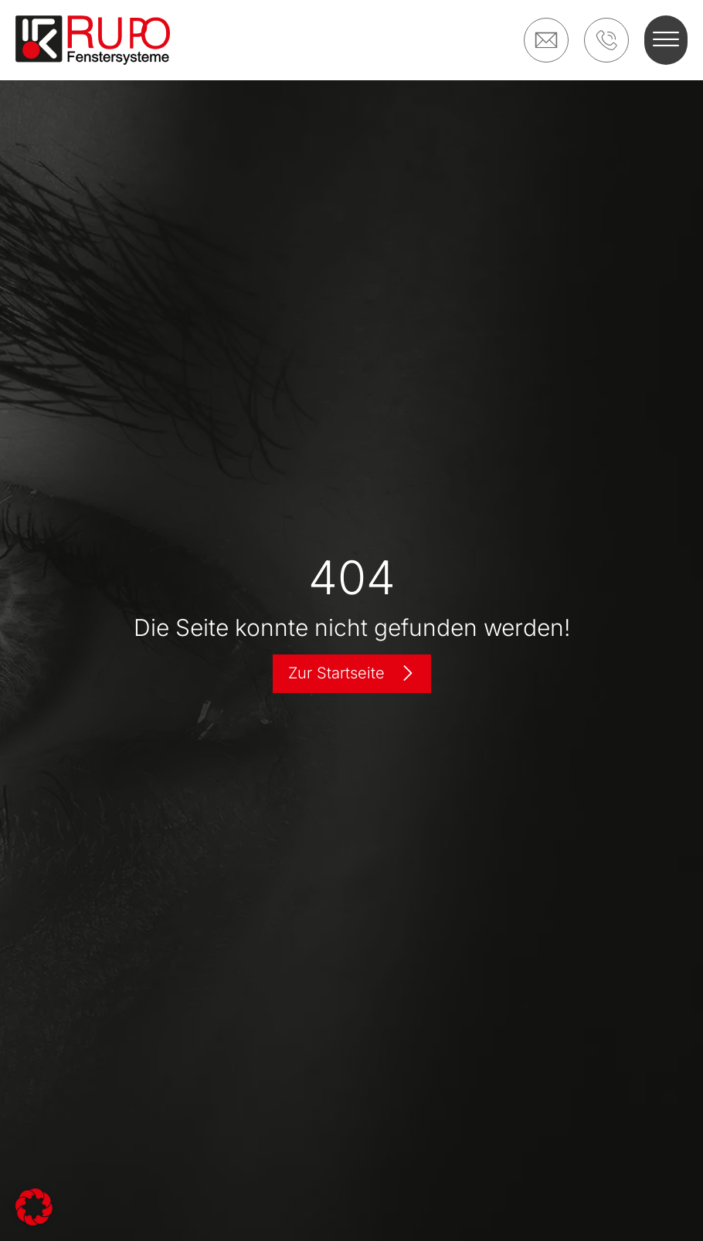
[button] (666, 40)
